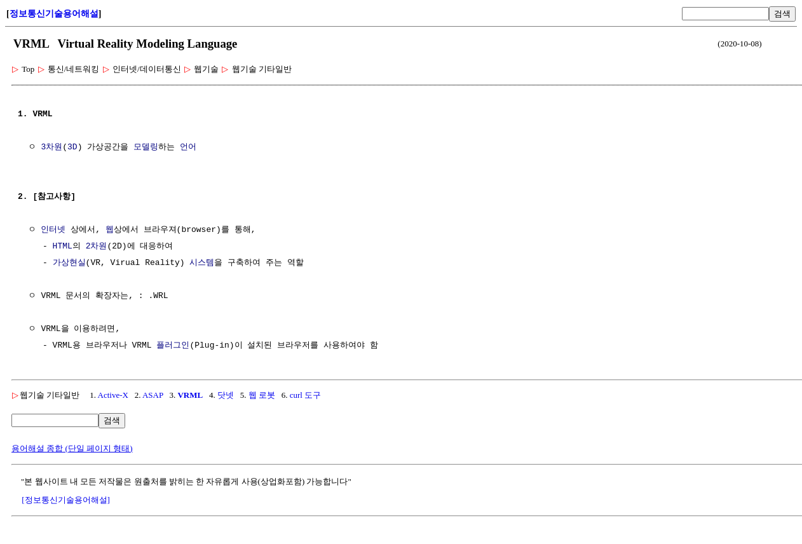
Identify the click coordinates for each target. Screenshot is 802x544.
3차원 (51, 147)
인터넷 (53, 230)
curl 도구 (305, 395)
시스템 (201, 263)
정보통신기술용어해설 (54, 13)
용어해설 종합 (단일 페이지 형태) (72, 448)
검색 (782, 13)
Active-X (113, 395)
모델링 (145, 147)
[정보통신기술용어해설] (66, 500)
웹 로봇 (261, 395)
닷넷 (225, 395)
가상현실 (69, 263)
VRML (190, 395)
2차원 (96, 246)
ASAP (152, 395)
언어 (188, 147)
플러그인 (172, 345)
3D (72, 147)
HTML (62, 246)
